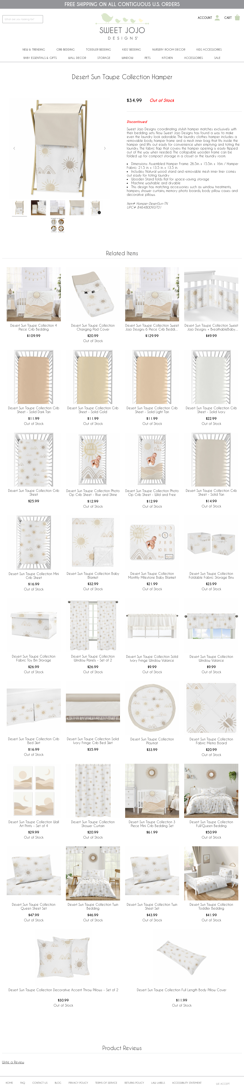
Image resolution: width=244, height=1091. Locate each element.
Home (9, 1082)
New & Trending (34, 49)
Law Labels (158, 1082)
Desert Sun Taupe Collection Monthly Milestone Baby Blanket (152, 575)
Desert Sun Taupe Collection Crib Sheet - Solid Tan (211, 492)
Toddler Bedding (98, 49)
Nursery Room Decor (168, 49)
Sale (217, 57)
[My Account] (217, 18)
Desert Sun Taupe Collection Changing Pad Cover (93, 327)
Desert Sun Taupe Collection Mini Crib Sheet (34, 575)
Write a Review (13, 1062)
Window (127, 57)
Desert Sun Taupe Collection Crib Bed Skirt (33, 741)
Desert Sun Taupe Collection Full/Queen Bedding (211, 824)
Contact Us (39, 1082)
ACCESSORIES (193, 57)
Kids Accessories (209, 49)
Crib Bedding (65, 49)
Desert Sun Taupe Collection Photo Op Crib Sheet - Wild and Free (152, 492)
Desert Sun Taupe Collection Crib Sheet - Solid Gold (92, 410)
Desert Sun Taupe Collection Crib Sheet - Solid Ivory (211, 410)
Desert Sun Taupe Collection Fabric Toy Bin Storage (33, 658)
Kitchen (167, 57)
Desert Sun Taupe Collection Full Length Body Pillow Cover (181, 990)
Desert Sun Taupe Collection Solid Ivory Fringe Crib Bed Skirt (93, 741)
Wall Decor (77, 57)
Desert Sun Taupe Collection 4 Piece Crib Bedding (33, 327)
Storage (103, 57)
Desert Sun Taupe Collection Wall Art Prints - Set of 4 (34, 824)
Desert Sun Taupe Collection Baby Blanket (93, 575)
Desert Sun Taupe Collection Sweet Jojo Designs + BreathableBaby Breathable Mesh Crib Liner (211, 327)
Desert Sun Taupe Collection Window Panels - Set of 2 (93, 658)
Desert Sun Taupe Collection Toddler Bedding (211, 906)
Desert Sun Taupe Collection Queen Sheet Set (33, 906)
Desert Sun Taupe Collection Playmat (152, 741)
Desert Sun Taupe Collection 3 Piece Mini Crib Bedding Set (152, 824)
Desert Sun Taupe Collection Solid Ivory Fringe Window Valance (152, 658)
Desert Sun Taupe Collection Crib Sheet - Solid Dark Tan (33, 410)
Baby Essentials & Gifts (40, 57)
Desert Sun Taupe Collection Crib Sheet (33, 492)
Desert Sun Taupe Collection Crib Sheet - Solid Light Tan (152, 410)
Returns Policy (134, 1082)
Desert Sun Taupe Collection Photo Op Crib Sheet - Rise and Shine (93, 492)
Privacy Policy (78, 1082)
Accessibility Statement (186, 1082)
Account (205, 17)
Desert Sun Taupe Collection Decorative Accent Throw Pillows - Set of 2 (63, 990)
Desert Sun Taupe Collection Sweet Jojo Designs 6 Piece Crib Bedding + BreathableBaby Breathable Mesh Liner (152, 327)
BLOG (58, 1082)
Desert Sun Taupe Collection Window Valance (211, 658)
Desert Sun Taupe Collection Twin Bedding (93, 906)
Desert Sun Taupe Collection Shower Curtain (93, 824)
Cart (228, 17)
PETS (147, 57)
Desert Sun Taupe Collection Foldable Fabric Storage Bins (211, 575)
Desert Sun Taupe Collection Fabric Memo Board (211, 741)
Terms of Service (106, 1082)
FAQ (22, 1082)
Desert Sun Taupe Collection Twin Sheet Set (152, 906)
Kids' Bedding (131, 49)
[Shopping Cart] (237, 18)
